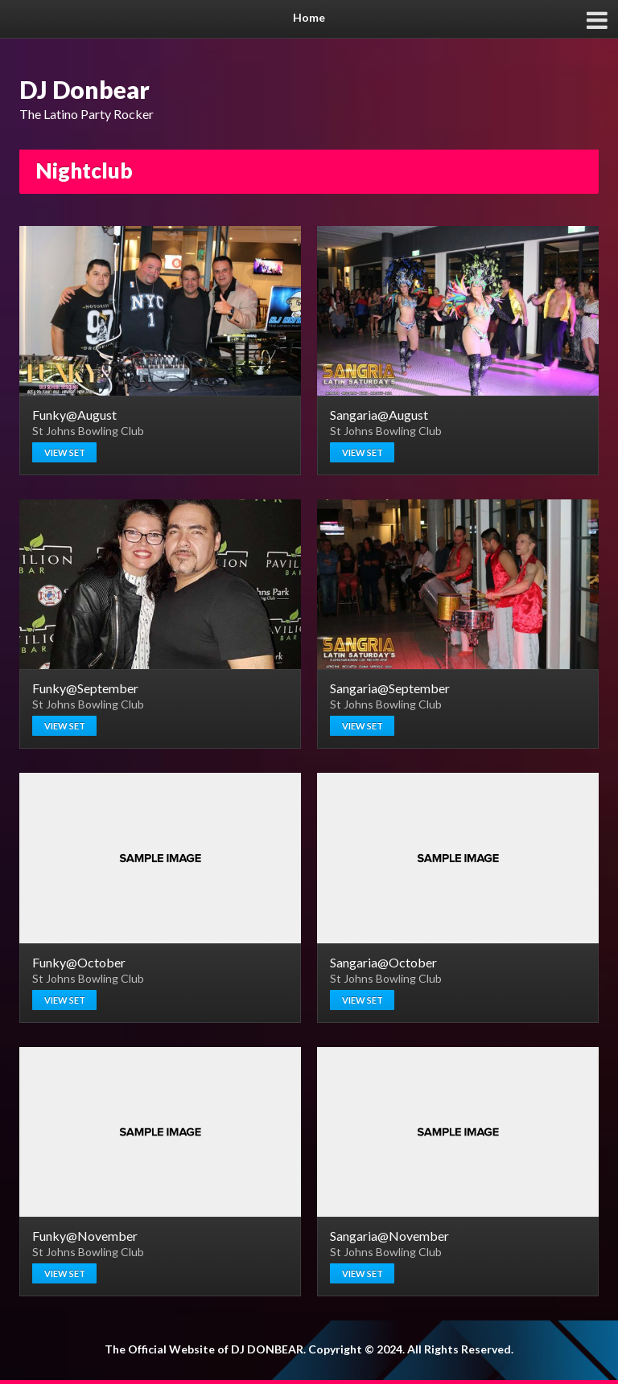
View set (64, 452)
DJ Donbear (84, 89)
